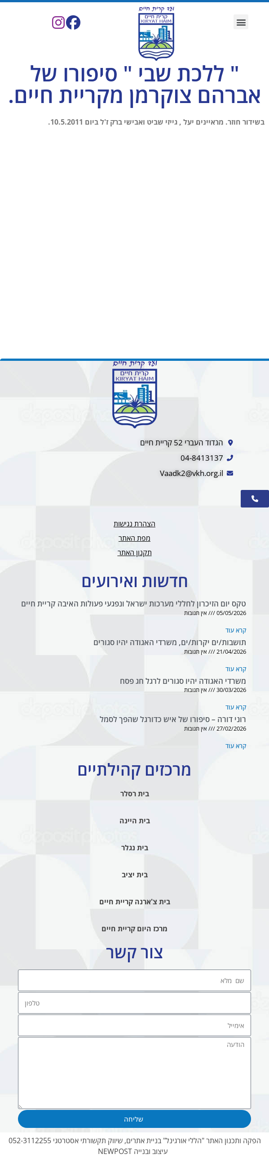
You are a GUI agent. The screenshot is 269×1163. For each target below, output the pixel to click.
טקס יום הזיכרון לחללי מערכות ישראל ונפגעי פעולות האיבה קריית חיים (133, 603)
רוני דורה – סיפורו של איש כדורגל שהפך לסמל (173, 719)
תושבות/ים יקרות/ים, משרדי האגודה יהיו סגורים (169, 642)
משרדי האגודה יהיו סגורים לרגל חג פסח (183, 681)
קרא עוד (235, 630)
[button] (241, 21)
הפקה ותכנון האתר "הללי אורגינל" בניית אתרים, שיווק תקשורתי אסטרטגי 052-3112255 (135, 1140)
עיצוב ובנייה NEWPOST (133, 1151)
